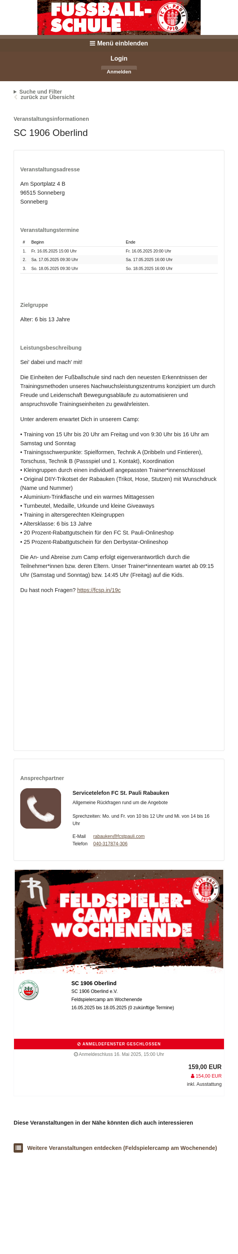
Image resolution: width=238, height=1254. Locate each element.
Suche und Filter (40, 91)
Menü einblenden (119, 43)
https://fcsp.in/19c (99, 590)
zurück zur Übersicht (47, 97)
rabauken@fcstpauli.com (119, 836)
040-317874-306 (110, 843)
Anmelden (119, 72)
